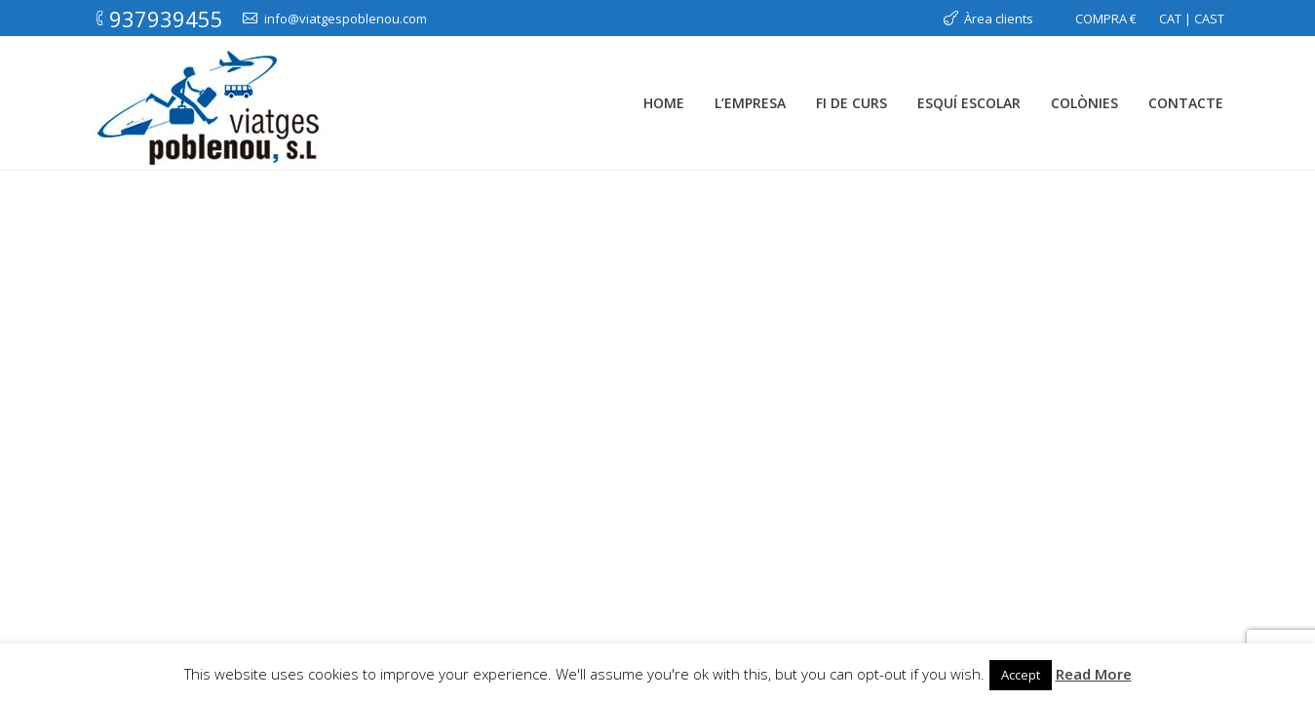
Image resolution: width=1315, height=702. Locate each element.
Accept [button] (1020, 674)
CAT (1170, 18)
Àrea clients (998, 18)
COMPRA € (1106, 18)
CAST (1209, 18)
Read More (1094, 673)
